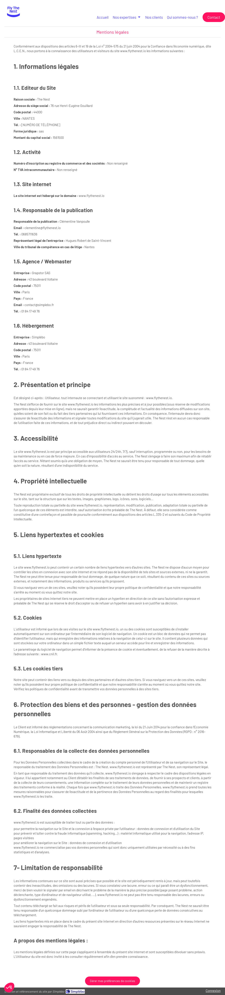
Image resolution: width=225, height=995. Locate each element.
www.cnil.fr (49, 654)
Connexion (213, 991)
